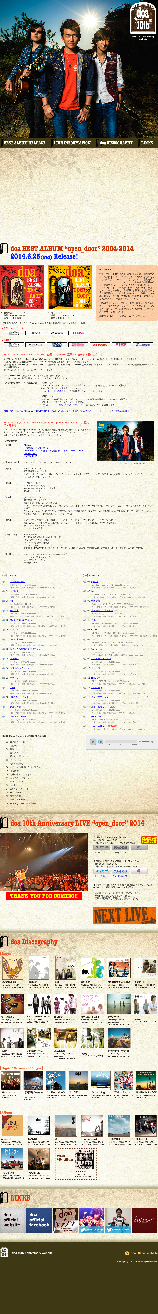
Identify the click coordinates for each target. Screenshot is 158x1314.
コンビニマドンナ (100, 697)
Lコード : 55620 (101, 872)
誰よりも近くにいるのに (103, 706)
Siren (93, 591)
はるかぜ (14, 658)
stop (100, 741)
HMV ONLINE (30, 456)
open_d (94, 581)
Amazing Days (104, 726)
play (93, 741)
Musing (27, 445)
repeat (121, 745)
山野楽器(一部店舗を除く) (36, 448)
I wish (12, 687)
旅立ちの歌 (15, 706)
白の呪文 (14, 591)
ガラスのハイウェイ (20, 668)
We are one (97, 649)
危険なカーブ (97, 601)
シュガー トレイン (101, 658)
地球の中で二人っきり (102, 610)
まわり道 (95, 668)
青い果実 (14, 610)
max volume (152, 741)
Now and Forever (18, 716)
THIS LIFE (96, 639)
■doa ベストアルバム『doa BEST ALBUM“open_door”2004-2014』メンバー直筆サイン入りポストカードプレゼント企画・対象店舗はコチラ (68, 411)
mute (140, 741)
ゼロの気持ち (16, 639)
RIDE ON (95, 678)
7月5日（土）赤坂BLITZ (56, 391)
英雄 (12, 601)
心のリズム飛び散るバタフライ (25, 649)
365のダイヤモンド (19, 697)
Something (96, 687)
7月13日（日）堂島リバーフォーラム (62, 405)
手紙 (93, 620)
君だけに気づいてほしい (22, 620)
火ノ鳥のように (17, 581)
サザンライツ (16, 678)
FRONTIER (96, 629)
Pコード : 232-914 (120, 872)
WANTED (96, 716)
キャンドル (15, 629)
